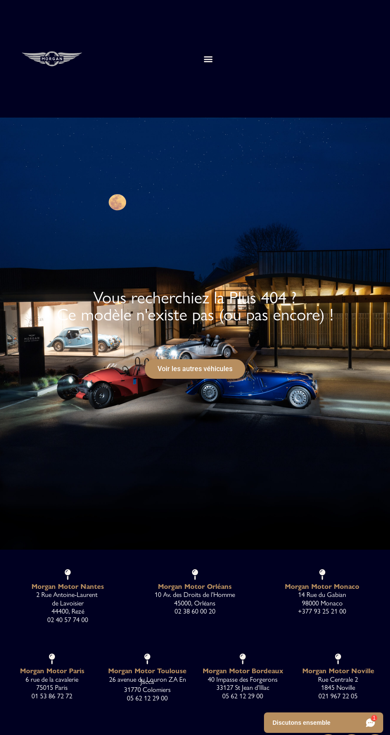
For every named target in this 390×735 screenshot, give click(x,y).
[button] (208, 59)
